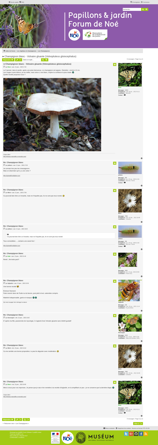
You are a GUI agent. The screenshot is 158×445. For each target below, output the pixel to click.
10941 (126, 90)
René (119, 87)
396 (126, 177)
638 (126, 305)
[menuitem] (21, 2)
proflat (14, 435)
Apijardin (121, 302)
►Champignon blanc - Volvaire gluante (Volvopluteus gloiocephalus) (39, 56)
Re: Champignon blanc (13, 162)
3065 (126, 270)
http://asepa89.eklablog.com (11, 175)
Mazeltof (22, 435)
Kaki (119, 268)
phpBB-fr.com (19, 434)
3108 (126, 335)
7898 (126, 216)
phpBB (20, 432)
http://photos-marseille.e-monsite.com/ (14, 156)
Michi (119, 213)
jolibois (120, 175)
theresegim (121, 332)
